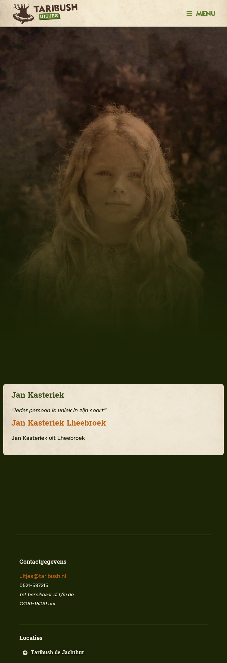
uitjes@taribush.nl (42, 576)
